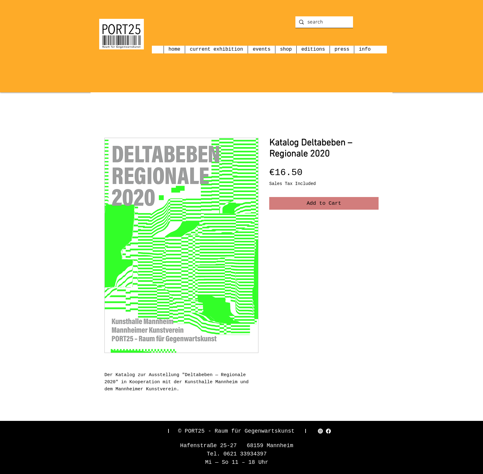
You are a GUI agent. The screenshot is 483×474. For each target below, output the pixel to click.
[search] (323, 22)
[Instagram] (320, 431)
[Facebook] (328, 431)
